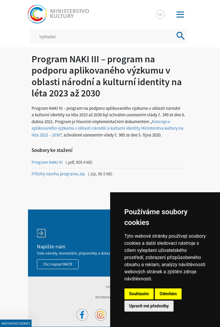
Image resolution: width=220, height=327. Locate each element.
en (160, 14)
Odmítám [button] (168, 293)
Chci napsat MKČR (57, 264)
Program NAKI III (47, 162)
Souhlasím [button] (139, 293)
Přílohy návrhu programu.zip (58, 174)
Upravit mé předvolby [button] (149, 306)
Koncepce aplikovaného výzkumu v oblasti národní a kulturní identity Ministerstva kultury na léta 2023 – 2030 (107, 128)
